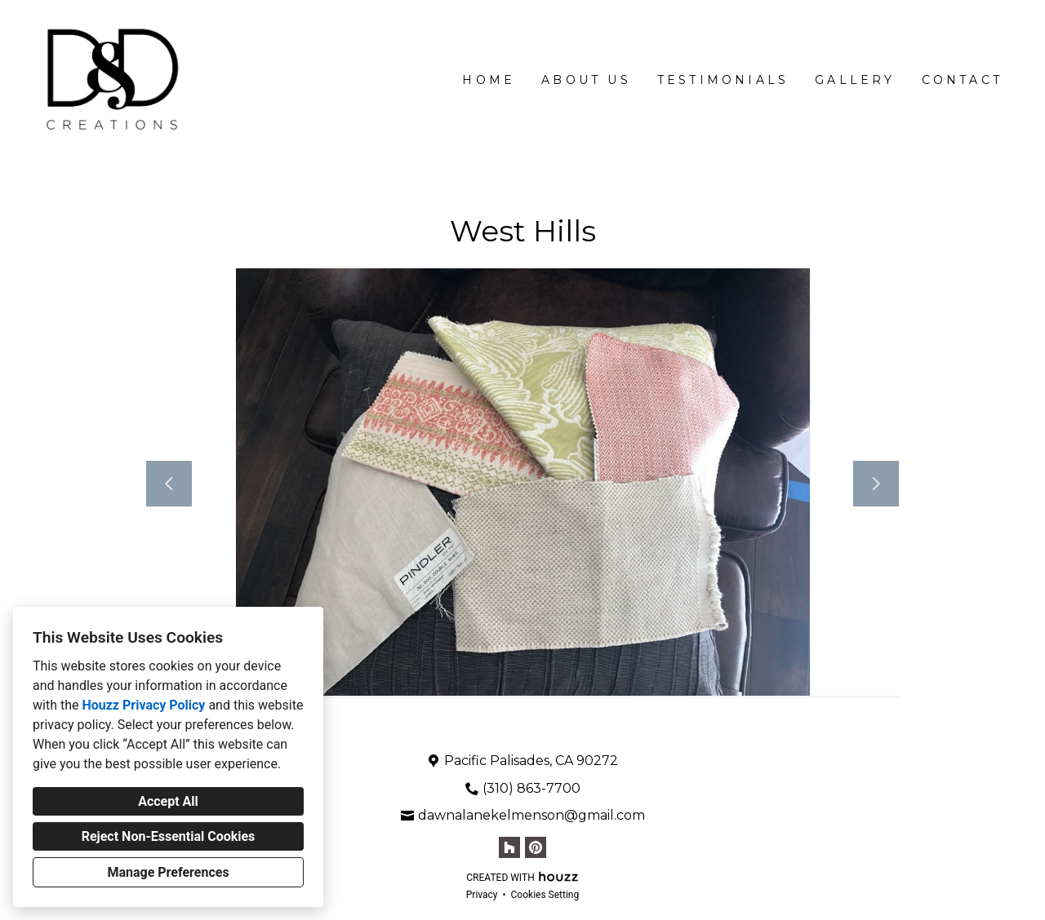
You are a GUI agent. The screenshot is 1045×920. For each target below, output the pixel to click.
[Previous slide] (169, 483)
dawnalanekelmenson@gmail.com (531, 815)
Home (488, 80)
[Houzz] (509, 847)
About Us (586, 80)
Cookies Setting (545, 894)
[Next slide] (876, 483)
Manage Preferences (168, 872)
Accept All (168, 801)
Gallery (855, 80)
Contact (962, 80)
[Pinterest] (535, 847)
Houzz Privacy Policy (143, 705)
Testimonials (723, 80)
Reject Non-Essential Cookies (169, 836)
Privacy (482, 894)
